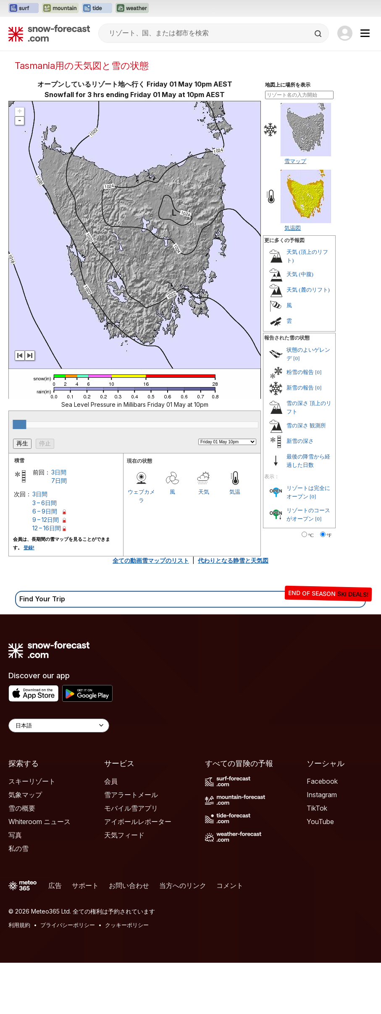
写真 (15, 835)
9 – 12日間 (45, 519)
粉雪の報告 (300, 372)
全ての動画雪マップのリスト (151, 560)
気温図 (292, 227)
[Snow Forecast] (49, 33)
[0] (296, 358)
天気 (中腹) (299, 274)
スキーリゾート (31, 781)
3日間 (58, 472)
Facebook (322, 781)
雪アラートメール (131, 794)
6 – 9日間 (44, 511)
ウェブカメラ (141, 495)
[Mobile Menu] (365, 33)
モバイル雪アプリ (131, 808)
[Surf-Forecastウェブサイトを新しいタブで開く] (23, 8)
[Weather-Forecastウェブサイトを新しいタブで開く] (132, 8)
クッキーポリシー (127, 925)
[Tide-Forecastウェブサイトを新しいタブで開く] (97, 8)
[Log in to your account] (344, 33)
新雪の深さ (300, 441)
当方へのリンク (182, 885)
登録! (29, 547)
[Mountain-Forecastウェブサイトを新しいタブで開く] (60, 8)
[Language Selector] (58, 725)
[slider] (19, 424)
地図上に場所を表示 (287, 85)
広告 (55, 885)
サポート (85, 885)
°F (329, 535)
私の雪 (18, 848)
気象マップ (25, 794)
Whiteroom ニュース (39, 821)
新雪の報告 (300, 388)
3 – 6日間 (44, 502)
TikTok (317, 808)
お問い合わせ (129, 885)
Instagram (322, 794)
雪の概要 (21, 808)
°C (311, 535)
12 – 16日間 (46, 528)
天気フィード (124, 835)
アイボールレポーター (137, 821)
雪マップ (295, 161)
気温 (234, 491)
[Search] (318, 33)
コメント (229, 885)
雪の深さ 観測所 (306, 425)
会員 (111, 781)
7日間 (59, 480)
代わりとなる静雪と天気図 (233, 560)
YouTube (320, 821)
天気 (203, 491)
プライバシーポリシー (67, 925)
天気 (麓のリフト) (308, 290)
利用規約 (19, 925)
